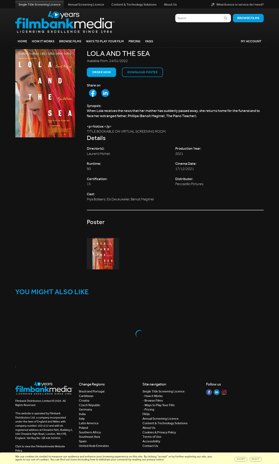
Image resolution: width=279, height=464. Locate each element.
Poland (83, 428)
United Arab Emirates (94, 446)
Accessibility (151, 441)
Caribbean (86, 396)
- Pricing (148, 409)
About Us (170, 4)
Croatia (84, 400)
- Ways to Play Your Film (158, 405)
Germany (85, 409)
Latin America (88, 423)
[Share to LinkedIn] (105, 93)
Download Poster (142, 72)
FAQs (149, 41)
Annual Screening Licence (86, 4)
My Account (251, 41)
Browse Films (70, 41)
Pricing (134, 41)
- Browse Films (152, 400)
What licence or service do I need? (237, 4)
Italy (82, 418)
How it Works (43, 41)
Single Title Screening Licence (39, 4)
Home (22, 41)
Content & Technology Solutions (134, 4)
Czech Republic (89, 405)
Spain (83, 441)
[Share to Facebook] (93, 93)
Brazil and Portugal (91, 391)
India (82, 414)
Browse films (248, 18)
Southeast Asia (89, 437)
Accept (241, 459)
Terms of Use (151, 437)
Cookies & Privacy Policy (159, 432)
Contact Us (150, 446)
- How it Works (152, 396)
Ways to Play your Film (105, 41)
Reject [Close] (256, 459)
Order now (101, 72)
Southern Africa (90, 432)
